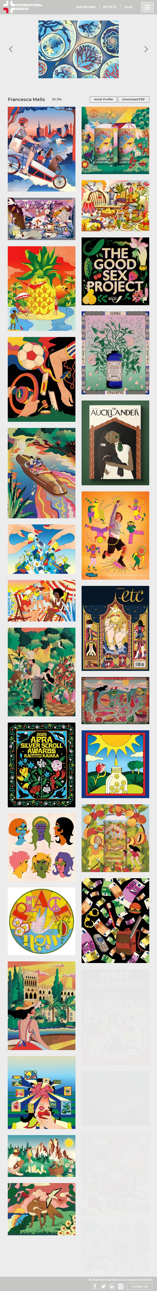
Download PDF (133, 99)
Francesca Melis (26, 99)
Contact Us (139, 1286)
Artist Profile (103, 99)
